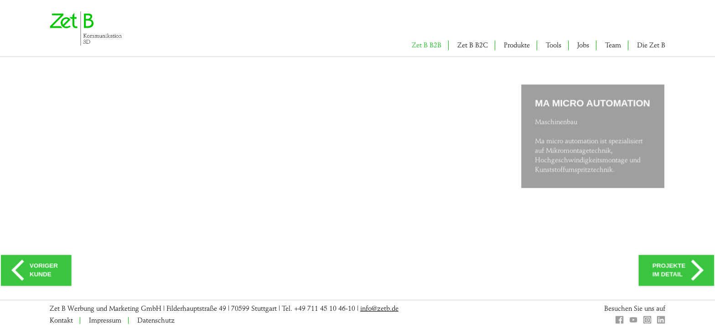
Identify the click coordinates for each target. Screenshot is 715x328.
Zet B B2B (426, 45)
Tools (553, 45)
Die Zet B (651, 45)
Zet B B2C (472, 45)
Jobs (583, 45)
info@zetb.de (379, 308)
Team (613, 45)
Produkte (517, 45)
